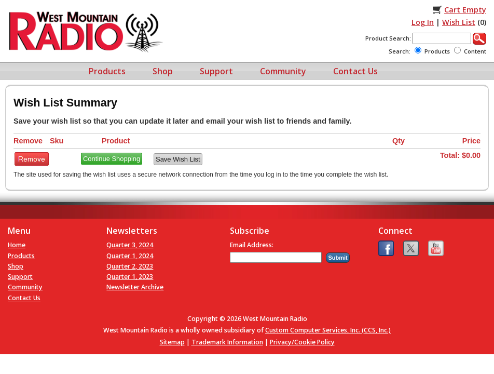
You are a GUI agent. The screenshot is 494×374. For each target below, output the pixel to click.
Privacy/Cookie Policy (302, 342)
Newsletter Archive (134, 287)
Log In (422, 22)
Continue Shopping (111, 159)
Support (216, 71)
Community (283, 71)
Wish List (458, 22)
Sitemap (172, 342)
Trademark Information (227, 342)
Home (16, 245)
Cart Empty (465, 10)
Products (107, 71)
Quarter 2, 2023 (129, 266)
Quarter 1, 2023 (129, 276)
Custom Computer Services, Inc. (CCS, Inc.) (328, 330)
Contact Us (355, 71)
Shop (163, 71)
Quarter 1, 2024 (129, 255)
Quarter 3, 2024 (129, 245)
